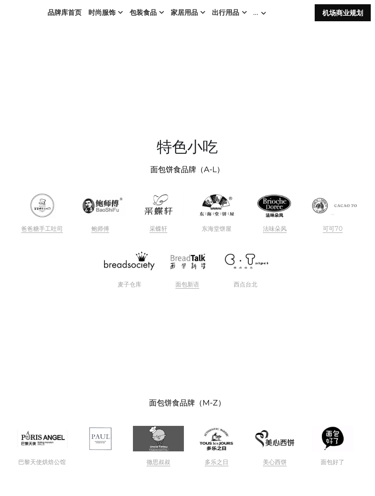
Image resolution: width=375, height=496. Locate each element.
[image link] (42, 205)
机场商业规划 (342, 15)
